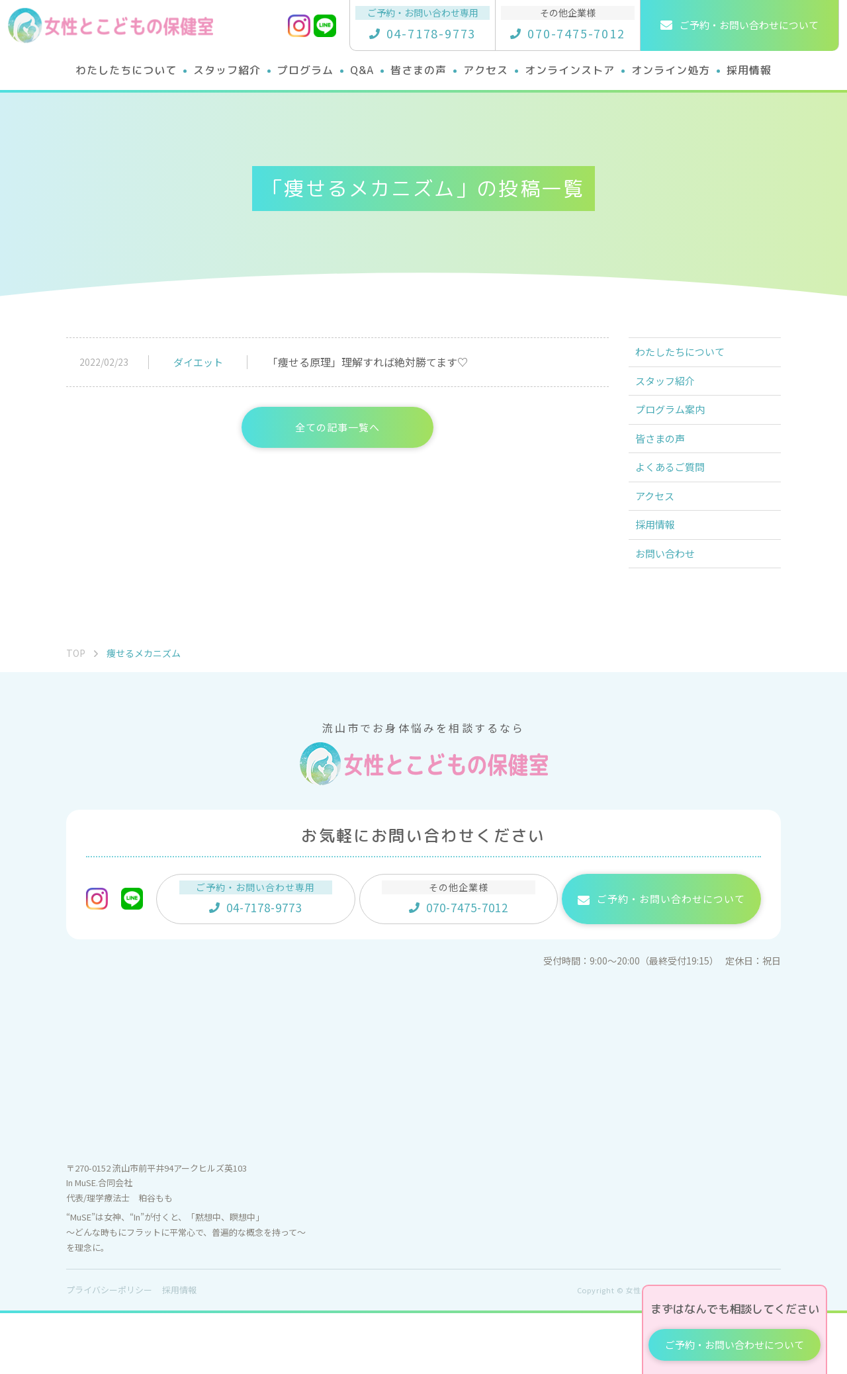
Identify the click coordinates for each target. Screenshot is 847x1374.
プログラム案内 (678, 429)
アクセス (661, 538)
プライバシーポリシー (109, 1350)
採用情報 (662, 574)
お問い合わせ (672, 611)
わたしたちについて (688, 356)
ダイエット (198, 362)
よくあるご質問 (678, 501)
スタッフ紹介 (672, 392)
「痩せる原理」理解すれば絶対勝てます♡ (367, 362)
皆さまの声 (667, 465)
